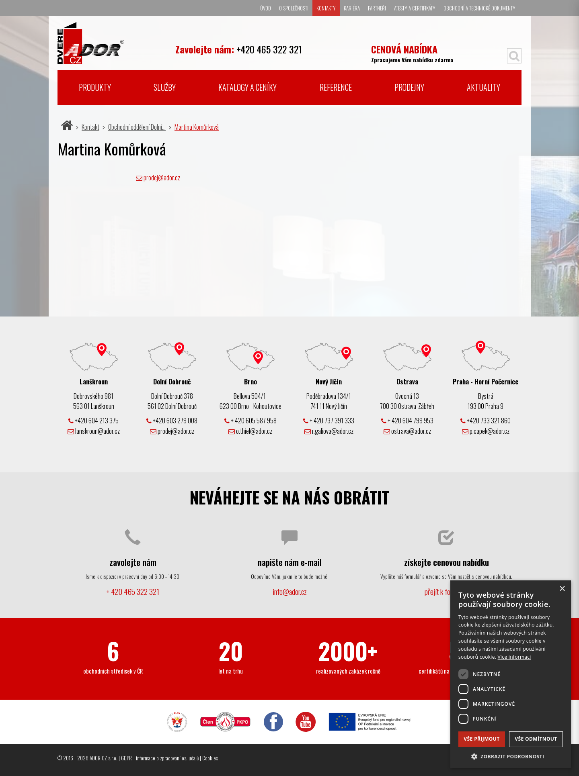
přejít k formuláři (446, 591)
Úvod (265, 8)
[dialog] (510, 674)
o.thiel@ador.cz (250, 431)
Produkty (95, 87)
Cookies (210, 758)
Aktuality (483, 87)
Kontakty (326, 8)
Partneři (377, 8)
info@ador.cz (290, 591)
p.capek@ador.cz (485, 431)
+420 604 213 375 (93, 420)
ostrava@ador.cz (407, 431)
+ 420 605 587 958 (250, 420)
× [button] (562, 589)
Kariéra (352, 8)
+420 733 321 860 (485, 420)
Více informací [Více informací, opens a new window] (514, 656)
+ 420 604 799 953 (407, 420)
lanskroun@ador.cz (94, 431)
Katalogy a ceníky (247, 87)
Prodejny (409, 87)
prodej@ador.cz (162, 177)
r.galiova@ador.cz (328, 431)
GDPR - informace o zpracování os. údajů (160, 758)
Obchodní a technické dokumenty (479, 8)
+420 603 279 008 (171, 420)
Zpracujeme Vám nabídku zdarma (412, 53)
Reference (336, 87)
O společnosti (293, 8)
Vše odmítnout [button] (536, 738)
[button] (510, 756)
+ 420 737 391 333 (328, 420)
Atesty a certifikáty (414, 8)
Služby (165, 87)
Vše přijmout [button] (481, 738)
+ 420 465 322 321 (132, 591)
